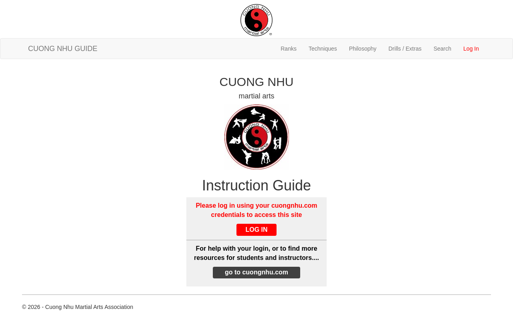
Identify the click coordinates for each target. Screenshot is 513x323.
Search (442, 48)
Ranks (289, 48)
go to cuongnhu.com (256, 272)
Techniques (323, 48)
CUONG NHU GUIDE (62, 49)
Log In (471, 48)
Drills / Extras (404, 48)
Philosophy (363, 48)
